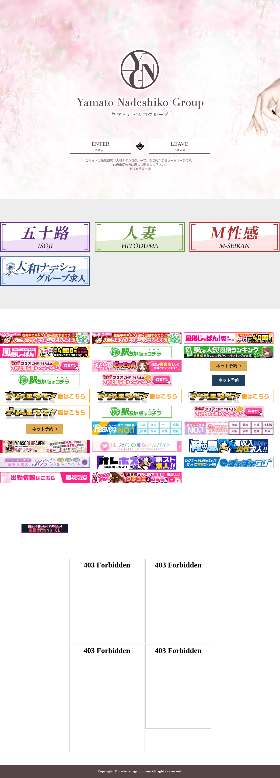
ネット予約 (228, 365)
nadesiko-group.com (135, 771)
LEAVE (179, 146)
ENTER (100, 146)
